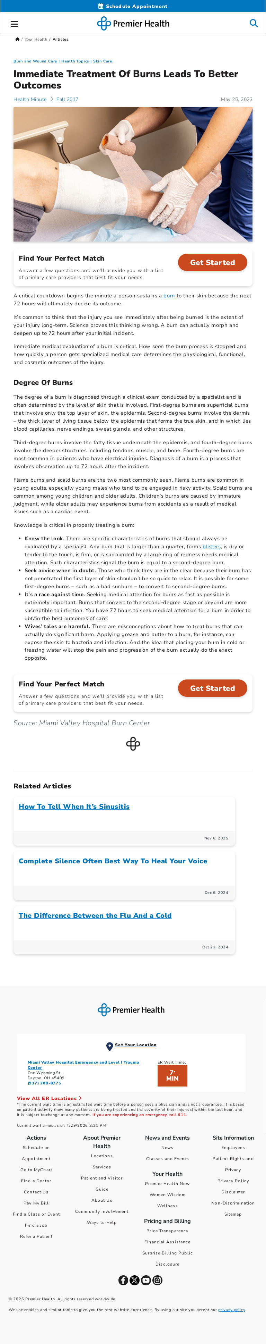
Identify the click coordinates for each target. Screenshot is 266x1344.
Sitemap (233, 1214)
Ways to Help (102, 1222)
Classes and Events (167, 1158)
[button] (14, 23)
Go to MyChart (36, 1170)
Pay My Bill (36, 1203)
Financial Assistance (167, 1242)
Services (102, 1167)
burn (169, 295)
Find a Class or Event (36, 1214)
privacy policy (231, 1309)
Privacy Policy (233, 1181)
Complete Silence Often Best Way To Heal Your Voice (113, 861)
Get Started (213, 262)
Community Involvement (101, 1211)
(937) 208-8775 (44, 1083)
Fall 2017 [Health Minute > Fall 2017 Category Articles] (67, 99)
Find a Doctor (36, 1181)
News (167, 1147)
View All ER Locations (49, 1098)
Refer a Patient (36, 1236)
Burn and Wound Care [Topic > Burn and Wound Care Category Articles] (35, 61)
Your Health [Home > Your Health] (36, 39)
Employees (233, 1147)
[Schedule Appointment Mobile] (133, 6)
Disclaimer (233, 1192)
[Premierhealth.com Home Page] (17, 39)
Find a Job (36, 1225)
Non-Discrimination (233, 1203)
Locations (102, 1156)
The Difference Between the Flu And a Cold (95, 915)
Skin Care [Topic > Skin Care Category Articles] (102, 61)
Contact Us (36, 1192)
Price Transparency (167, 1231)
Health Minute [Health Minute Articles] (30, 99)
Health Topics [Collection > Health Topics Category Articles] (75, 61)
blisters (212, 546)
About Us (102, 1200)
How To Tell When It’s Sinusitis (74, 806)
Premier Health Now (167, 1183)
